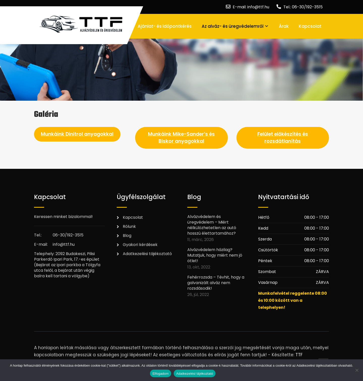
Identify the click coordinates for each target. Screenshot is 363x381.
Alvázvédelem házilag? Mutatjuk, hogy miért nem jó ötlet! (214, 255)
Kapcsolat (310, 26)
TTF (298, 355)
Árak (284, 26)
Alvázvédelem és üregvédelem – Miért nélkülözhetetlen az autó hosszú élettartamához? (211, 225)
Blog (127, 235)
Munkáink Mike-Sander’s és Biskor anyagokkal (181, 138)
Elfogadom (161, 373)
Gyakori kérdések (140, 245)
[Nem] (356, 370)
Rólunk (129, 226)
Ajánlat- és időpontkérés (165, 26)
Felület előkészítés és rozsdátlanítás (282, 138)
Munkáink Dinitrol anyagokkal (77, 134)
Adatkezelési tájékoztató (147, 254)
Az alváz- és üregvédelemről (232, 26)
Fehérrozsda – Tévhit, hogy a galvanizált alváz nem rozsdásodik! (215, 283)
